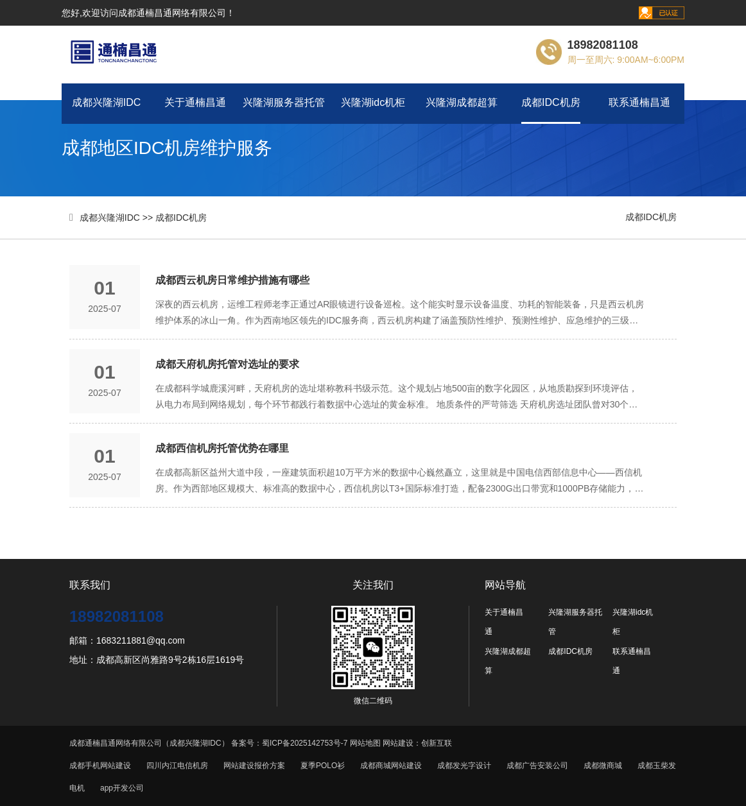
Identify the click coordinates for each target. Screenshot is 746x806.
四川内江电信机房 (177, 765)
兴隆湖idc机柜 (373, 102)
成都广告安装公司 (537, 765)
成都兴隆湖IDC (106, 102)
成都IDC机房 (550, 102)
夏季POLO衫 (322, 765)
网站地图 (365, 743)
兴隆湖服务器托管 (284, 102)
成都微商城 (603, 765)
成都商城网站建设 (391, 765)
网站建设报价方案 (254, 765)
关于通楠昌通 (195, 102)
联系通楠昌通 (639, 102)
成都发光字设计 (464, 765)
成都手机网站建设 (100, 765)
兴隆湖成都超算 (462, 102)
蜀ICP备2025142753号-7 (304, 743)
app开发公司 (122, 788)
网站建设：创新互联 (417, 743)
